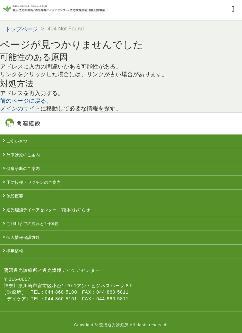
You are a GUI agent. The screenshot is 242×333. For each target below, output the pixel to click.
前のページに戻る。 (26, 101)
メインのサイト (20, 108)
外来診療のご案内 (23, 154)
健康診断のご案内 (23, 168)
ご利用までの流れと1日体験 (32, 223)
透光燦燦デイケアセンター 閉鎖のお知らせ (48, 209)
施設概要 (14, 196)
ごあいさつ (16, 141)
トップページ (21, 29)
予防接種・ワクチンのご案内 (33, 182)
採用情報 (14, 251)
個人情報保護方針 (23, 237)
